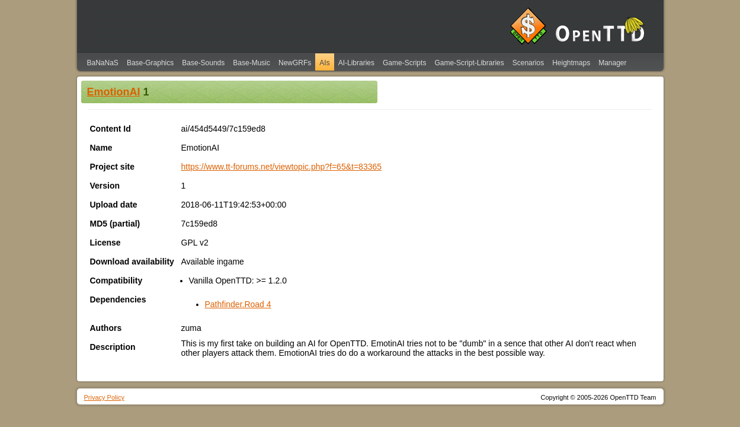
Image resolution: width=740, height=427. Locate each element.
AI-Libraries (356, 63)
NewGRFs (294, 63)
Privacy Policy (104, 397)
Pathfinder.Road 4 (238, 304)
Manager (612, 63)
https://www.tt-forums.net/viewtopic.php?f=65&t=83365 (281, 166)
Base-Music (251, 63)
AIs (324, 63)
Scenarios (528, 63)
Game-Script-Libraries (469, 63)
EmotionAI (113, 92)
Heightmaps (571, 63)
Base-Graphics (150, 63)
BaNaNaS (102, 63)
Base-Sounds (203, 63)
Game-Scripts (404, 63)
